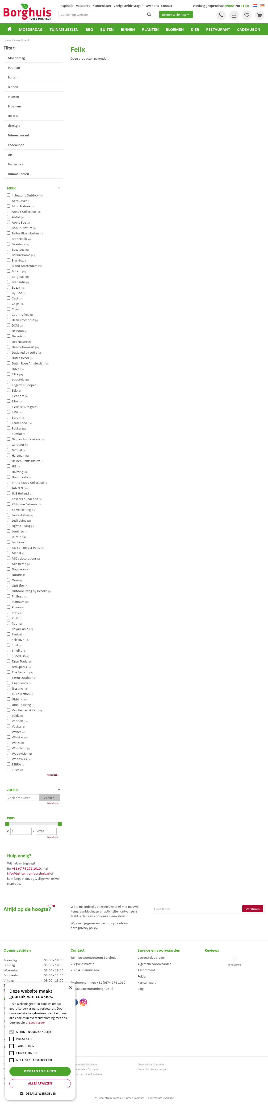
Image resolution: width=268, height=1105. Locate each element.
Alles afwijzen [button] (40, 1083)
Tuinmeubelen (18, 173)
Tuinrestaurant (18, 135)
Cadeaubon (16, 144)
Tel (221, 15)
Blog (141, 988)
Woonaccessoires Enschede (86, 1074)
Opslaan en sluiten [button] (40, 1071)
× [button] (70, 987)
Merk (11, 188)
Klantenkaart (147, 982)
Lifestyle (14, 125)
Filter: (10, 47)
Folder (142, 976)
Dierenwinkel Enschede (151, 1064)
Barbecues (15, 164)
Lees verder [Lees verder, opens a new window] (37, 1023)
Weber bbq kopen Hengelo (153, 1069)
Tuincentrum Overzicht (161, 1098)
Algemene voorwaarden (155, 963)
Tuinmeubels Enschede (84, 1064)
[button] (40, 1093)
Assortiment (146, 969)
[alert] (40, 1041)
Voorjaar (14, 67)
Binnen (13, 86)
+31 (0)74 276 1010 (26, 868)
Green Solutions (135, 1098)
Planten (13, 96)
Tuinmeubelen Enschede (84, 1069)
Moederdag (16, 57)
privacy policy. (88, 927)
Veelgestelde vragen (152, 957)
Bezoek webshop (176, 14)
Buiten (12, 77)
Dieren (13, 115)
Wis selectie (53, 774)
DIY (10, 154)
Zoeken (13, 789)
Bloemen (14, 106)
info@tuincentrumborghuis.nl (28, 873)
